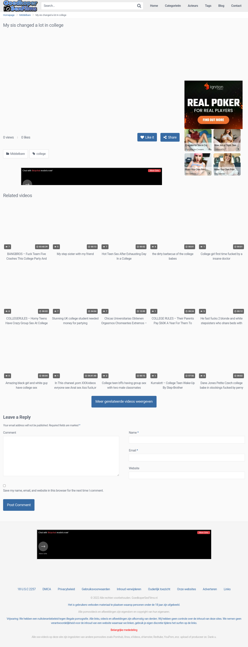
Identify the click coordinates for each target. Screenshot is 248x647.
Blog (221, 6)
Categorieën (173, 6)
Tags (208, 6)
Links (227, 589)
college (39, 154)
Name (134, 432)
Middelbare (25, 15)
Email (133, 450)
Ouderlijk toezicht (159, 589)
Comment (9, 432)
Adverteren (210, 589)
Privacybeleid (66, 589)
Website (134, 468)
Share (170, 137)
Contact (236, 6)
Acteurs (193, 6)
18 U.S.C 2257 (26, 589)
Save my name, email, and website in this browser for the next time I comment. (53, 490)
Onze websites (186, 589)
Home (154, 6)
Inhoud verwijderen (129, 589)
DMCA (47, 589)
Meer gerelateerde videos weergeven (123, 401)
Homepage (9, 15)
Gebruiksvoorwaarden (96, 589)
